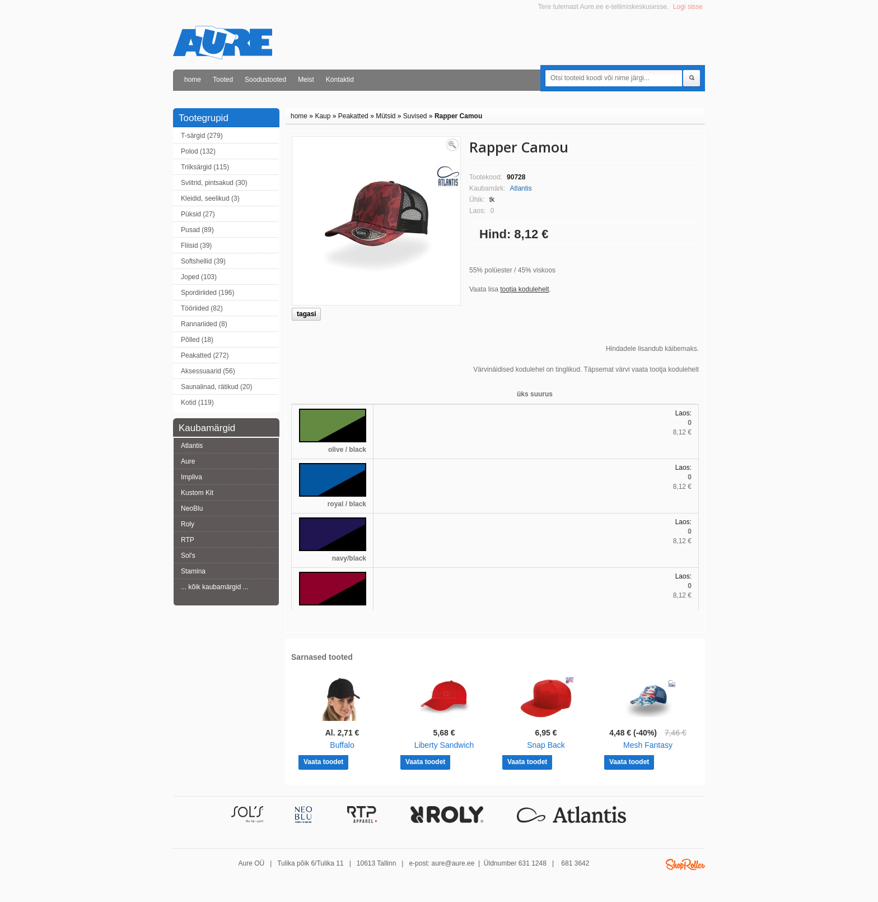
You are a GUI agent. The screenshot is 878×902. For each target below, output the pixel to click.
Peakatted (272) (204, 355)
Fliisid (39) (196, 245)
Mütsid (385, 116)
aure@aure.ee (452, 863)
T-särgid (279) (202, 136)
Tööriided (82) (202, 308)
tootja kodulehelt (524, 289)
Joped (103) (199, 277)
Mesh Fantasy (647, 745)
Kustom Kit (197, 493)
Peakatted (353, 116)
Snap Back (546, 745)
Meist (306, 80)
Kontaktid (340, 80)
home (192, 80)
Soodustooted (265, 80)
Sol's (188, 555)
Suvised (415, 116)
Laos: (683, 413)
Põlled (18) (197, 340)
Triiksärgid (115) (205, 167)
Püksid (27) (198, 214)
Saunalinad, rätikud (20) (216, 387)
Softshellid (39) (203, 261)
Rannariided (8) (204, 324)
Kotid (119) (197, 402)
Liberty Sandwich (444, 745)
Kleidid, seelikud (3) (210, 198)
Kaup (322, 116)
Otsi (691, 78)
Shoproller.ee (685, 864)
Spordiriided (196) (207, 293)
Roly (187, 524)
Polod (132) (198, 151)
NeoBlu (192, 508)
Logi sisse (688, 7)
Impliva (191, 477)
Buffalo (342, 745)
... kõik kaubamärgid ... (215, 587)
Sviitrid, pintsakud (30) (214, 183)
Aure (188, 461)
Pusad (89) (197, 230)
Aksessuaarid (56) (208, 371)
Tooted (223, 80)
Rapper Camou (458, 116)
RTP (187, 540)
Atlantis (192, 446)
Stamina (193, 571)
